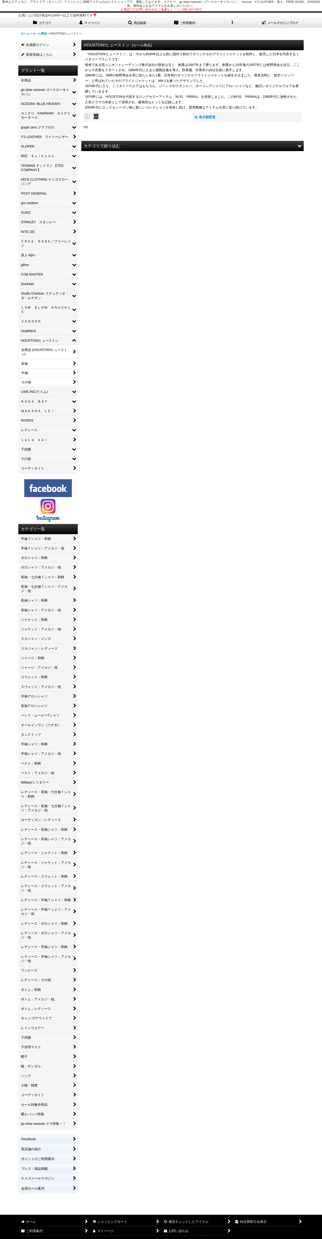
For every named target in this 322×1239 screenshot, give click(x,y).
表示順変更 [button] (205, 117)
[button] (137, 23)
